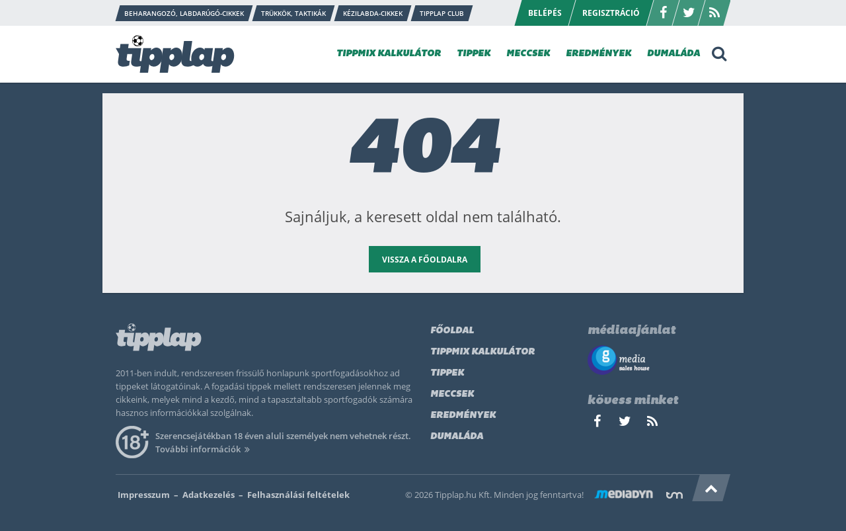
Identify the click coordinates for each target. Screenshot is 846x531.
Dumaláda (456, 437)
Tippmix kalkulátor (482, 352)
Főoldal (452, 331)
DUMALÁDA (673, 54)
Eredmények (463, 416)
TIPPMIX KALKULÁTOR (388, 54)
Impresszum (144, 495)
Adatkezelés (208, 495)
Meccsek (452, 394)
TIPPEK (473, 54)
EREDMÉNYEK (598, 54)
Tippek (447, 373)
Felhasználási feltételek (298, 495)
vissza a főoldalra (424, 259)
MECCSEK (528, 54)
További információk (204, 449)
